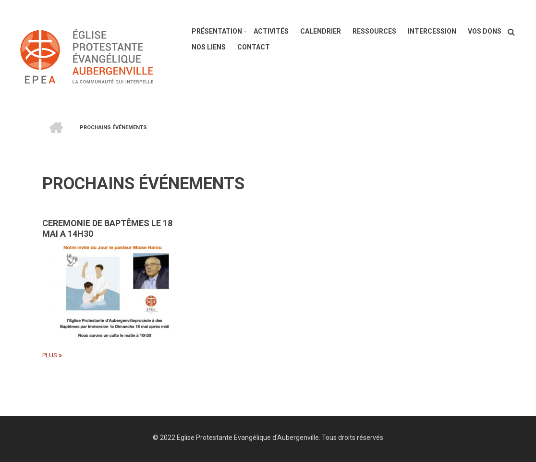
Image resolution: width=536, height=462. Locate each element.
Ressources (374, 31)
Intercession (432, 31)
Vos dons (484, 31)
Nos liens (209, 47)
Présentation (217, 31)
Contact (253, 47)
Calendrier (320, 31)
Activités (271, 31)
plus (49, 355)
